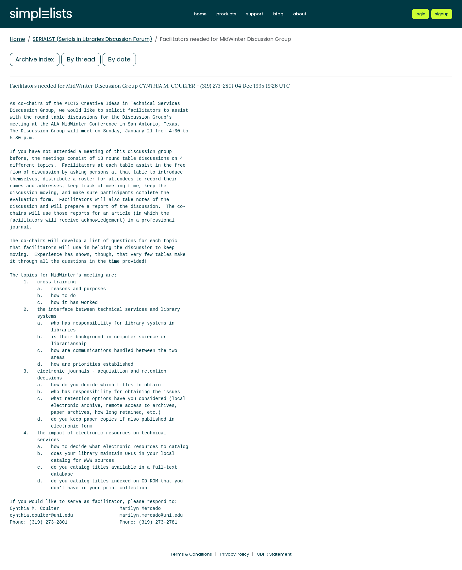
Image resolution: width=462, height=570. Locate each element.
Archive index (34, 59)
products (226, 14)
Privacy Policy (234, 554)
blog (278, 14)
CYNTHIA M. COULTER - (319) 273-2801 (186, 85)
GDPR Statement (274, 554)
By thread (81, 59)
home (200, 14)
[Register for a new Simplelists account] (441, 14)
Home (17, 39)
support (254, 14)
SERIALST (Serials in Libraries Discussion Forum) (92, 39)
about (299, 14)
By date (119, 59)
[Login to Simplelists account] (420, 14)
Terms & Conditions (191, 554)
